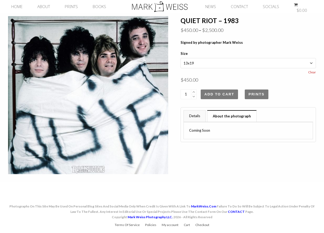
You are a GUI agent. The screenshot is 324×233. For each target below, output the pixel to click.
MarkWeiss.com (203, 206)
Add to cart (219, 94)
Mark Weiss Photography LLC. (150, 217)
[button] (299, 6)
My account (170, 225)
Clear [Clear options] (312, 72)
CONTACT (236, 212)
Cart (187, 225)
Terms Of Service (127, 225)
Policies (150, 225)
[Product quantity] (186, 94)
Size (184, 53)
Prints (257, 94)
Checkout (202, 225)
